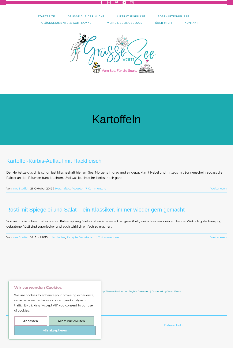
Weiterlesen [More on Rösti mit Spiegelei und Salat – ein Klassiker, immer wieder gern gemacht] (218, 237)
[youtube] (124, 2)
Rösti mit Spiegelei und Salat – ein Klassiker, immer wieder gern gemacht (95, 209)
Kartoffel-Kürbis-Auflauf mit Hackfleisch (53, 161)
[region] (54, 310)
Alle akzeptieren (55, 330)
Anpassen (30, 321)
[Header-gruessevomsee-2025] (116, 27)
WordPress (174, 291)
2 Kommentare (108, 237)
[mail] (132, 2)
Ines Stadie (19, 188)
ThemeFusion (114, 291)
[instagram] (109, 2)
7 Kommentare (96, 188)
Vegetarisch (87, 237)
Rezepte (77, 188)
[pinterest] (116, 2)
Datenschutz (174, 325)
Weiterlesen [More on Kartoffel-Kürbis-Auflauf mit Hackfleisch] (218, 188)
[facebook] (101, 2)
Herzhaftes (62, 188)
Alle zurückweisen (71, 321)
